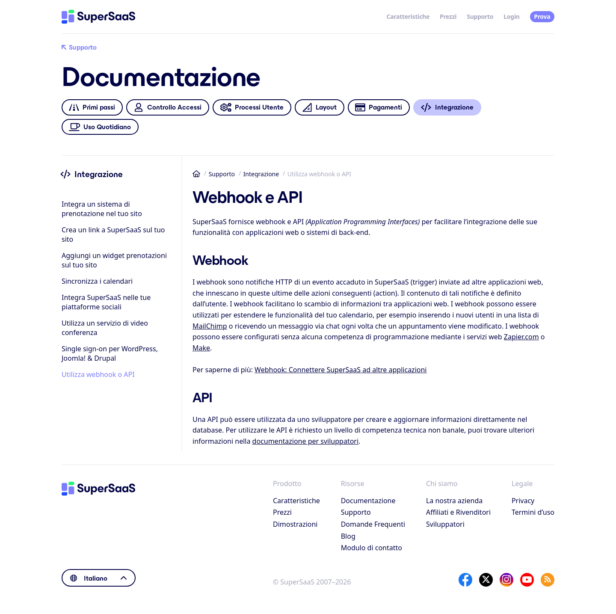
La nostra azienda (454, 500)
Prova (542, 16)
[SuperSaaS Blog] (547, 580)
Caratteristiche (408, 16)
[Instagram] (506, 580)
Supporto (480, 16)
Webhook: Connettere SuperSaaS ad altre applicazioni (340, 369)
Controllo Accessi (167, 107)
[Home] (98, 16)
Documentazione (368, 500)
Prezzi (448, 16)
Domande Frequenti (373, 524)
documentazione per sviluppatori (305, 441)
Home (196, 173)
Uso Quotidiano (100, 126)
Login (511, 16)
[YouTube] (527, 580)
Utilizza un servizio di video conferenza (105, 327)
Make (201, 348)
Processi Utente (252, 107)
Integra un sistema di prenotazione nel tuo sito (102, 208)
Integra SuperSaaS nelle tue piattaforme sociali (106, 302)
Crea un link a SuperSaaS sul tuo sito (113, 234)
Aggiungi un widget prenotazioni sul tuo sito (114, 260)
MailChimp (209, 326)
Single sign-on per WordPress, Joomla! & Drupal (110, 353)
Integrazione (261, 174)
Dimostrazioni (295, 524)
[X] (486, 580)
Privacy (523, 500)
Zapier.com (521, 336)
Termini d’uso (533, 512)
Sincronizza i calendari (97, 281)
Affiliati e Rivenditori (458, 512)
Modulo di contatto (371, 547)
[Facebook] (465, 580)
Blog (348, 536)
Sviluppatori (445, 524)
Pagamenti (378, 107)
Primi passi (92, 107)
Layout (319, 107)
